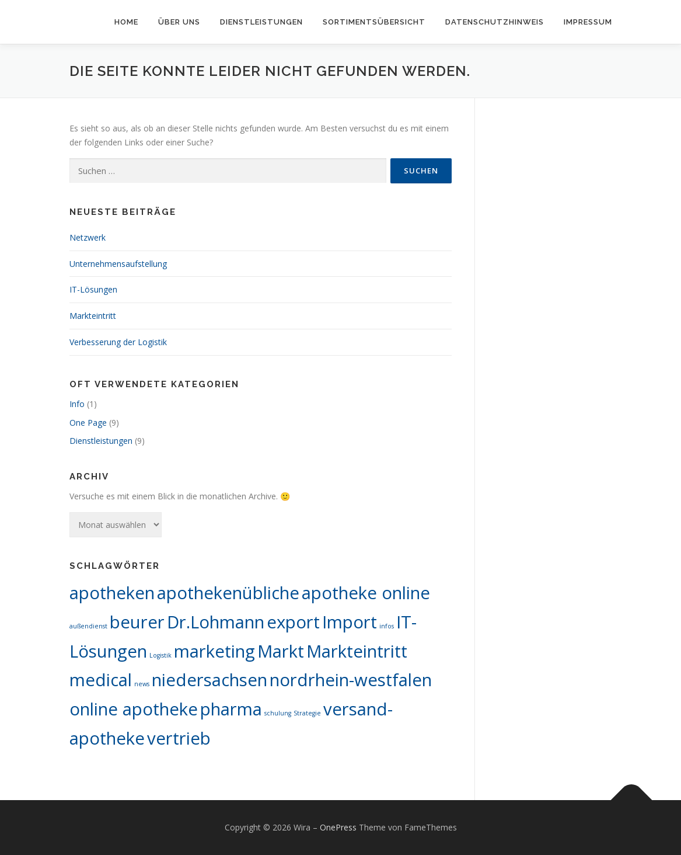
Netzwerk (87, 237)
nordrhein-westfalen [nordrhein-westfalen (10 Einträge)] (351, 679)
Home (126, 22)
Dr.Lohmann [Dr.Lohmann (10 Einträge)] (215, 622)
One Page (88, 422)
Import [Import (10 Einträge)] (349, 622)
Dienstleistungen (261, 22)
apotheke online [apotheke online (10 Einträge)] (366, 592)
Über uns (179, 22)
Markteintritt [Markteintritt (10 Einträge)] (356, 651)
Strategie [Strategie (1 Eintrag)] (307, 713)
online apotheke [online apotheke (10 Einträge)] (133, 709)
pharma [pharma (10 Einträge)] (231, 709)
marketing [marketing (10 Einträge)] (214, 651)
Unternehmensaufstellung (118, 263)
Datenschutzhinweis (494, 22)
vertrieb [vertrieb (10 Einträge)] (179, 738)
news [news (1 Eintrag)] (141, 684)
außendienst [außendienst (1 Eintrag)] (88, 626)
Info (77, 403)
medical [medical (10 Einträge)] (100, 679)
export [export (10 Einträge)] (293, 622)
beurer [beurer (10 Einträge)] (137, 622)
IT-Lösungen (93, 289)
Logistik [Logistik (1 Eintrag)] (160, 655)
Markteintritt (92, 315)
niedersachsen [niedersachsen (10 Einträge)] (209, 679)
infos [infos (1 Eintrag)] (386, 626)
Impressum (588, 22)
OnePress (338, 827)
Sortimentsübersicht (374, 22)
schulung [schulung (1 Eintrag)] (277, 713)
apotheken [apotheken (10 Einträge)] (112, 592)
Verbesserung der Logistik (118, 341)
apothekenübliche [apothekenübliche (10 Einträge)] (228, 592)
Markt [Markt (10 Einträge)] (280, 651)
